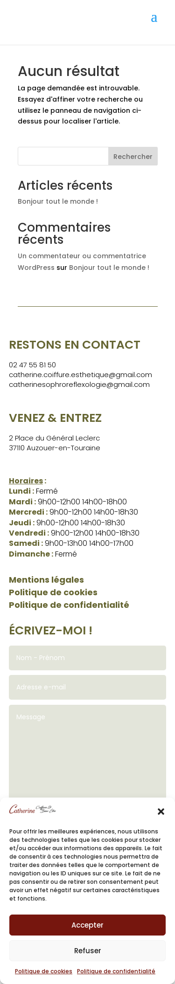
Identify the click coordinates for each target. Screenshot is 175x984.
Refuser (87, 951)
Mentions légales (46, 579)
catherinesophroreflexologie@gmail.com (79, 384)
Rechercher (133, 156)
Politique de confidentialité (116, 971)
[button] (161, 811)
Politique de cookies (43, 971)
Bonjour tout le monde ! (58, 201)
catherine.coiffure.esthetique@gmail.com (80, 374)
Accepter (87, 925)
